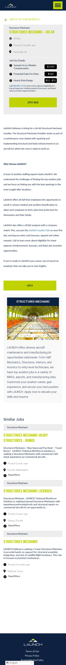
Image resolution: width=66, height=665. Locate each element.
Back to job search (21, 19)
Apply (30, 285)
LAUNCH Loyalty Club (39, 230)
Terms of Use (32, 651)
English (11, 662)
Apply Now (33, 102)
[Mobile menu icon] (57, 5)
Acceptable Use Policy (32, 660)
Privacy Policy (32, 655)
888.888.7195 (18, 86)
